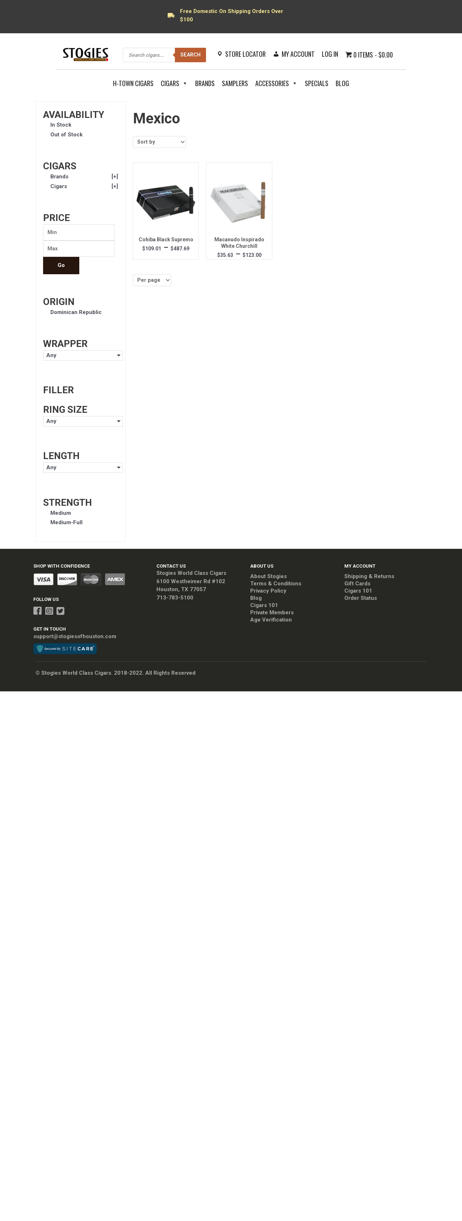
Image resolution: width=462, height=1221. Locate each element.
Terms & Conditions (275, 585)
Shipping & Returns (369, 578)
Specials (316, 83)
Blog (342, 83)
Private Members (272, 614)
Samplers (235, 83)
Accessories (276, 83)
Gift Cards (357, 585)
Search (189, 54)
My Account (298, 54)
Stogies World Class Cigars (191, 574)
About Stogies (268, 578)
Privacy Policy (268, 592)
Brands (205, 83)
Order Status (360, 599)
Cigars (174, 83)
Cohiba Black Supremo (166, 240)
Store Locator (245, 54)
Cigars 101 (264, 606)
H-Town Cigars (133, 83)
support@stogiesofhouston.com (74, 638)
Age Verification (271, 621)
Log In (330, 54)
